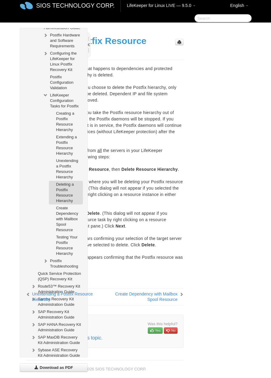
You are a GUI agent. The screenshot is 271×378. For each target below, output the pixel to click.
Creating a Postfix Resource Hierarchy (65, 121)
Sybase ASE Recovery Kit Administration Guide (55, 352)
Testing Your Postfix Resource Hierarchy (67, 245)
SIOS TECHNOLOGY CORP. (75, 5)
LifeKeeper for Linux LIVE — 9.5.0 (161, 5)
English (239, 5)
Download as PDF (53, 367)
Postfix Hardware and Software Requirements (61, 40)
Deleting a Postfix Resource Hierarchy (65, 192)
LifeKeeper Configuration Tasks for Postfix (61, 100)
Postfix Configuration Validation (61, 82)
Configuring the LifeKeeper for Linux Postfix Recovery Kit (60, 61)
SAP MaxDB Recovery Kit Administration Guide (55, 339)
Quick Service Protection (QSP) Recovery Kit (59, 276)
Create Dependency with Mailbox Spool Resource (67, 219)
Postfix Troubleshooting (60, 262)
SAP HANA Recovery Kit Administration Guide (56, 326)
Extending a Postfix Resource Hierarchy (66, 145)
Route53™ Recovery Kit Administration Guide (55, 288)
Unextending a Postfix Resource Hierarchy (67, 168)
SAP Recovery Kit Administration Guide (53, 313)
